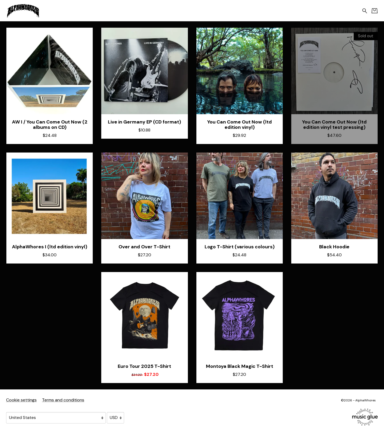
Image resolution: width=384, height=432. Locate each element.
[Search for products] (364, 10)
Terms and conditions (63, 400)
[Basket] (375, 11)
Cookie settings (21, 400)
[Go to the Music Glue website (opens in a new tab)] (365, 417)
